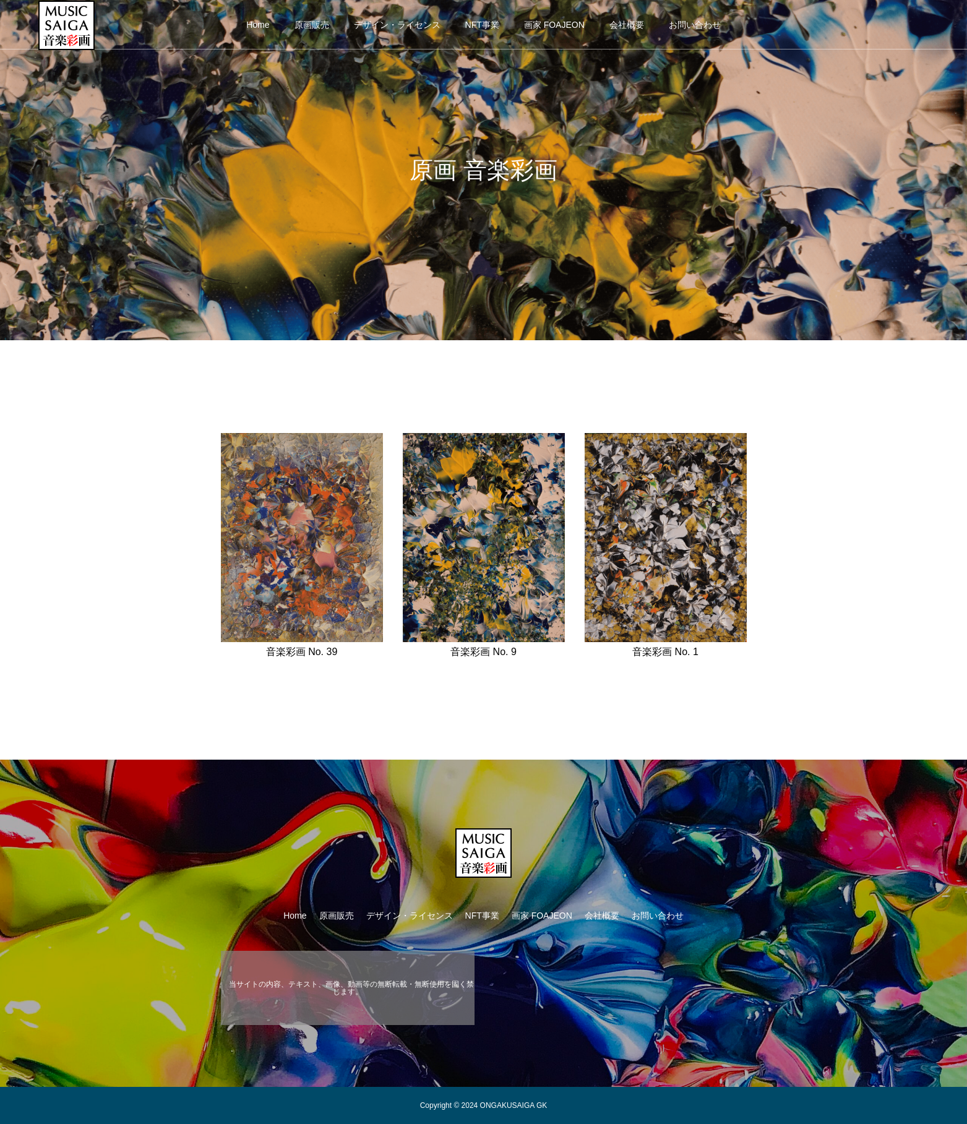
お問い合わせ (695, 25)
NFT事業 (482, 25)
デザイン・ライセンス (397, 25)
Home (257, 25)
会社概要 (626, 25)
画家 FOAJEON (554, 25)
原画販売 (311, 25)
